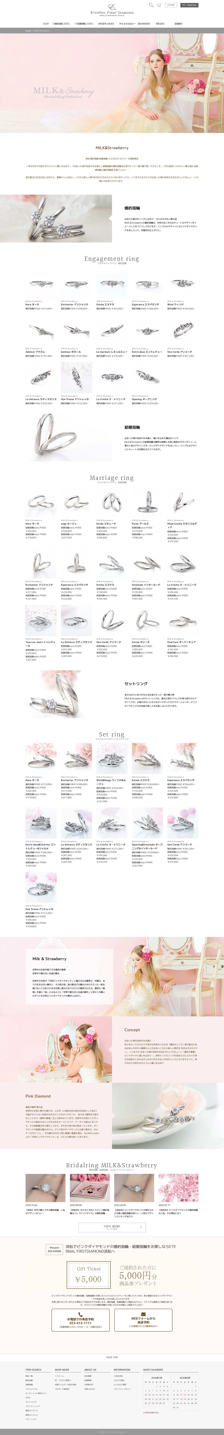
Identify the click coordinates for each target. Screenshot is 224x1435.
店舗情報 (87, 1380)
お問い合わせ (89, 1389)
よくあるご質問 (120, 1384)
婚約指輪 (29, 1380)
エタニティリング (33, 1406)
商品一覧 (29, 1376)
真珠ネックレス (32, 1415)
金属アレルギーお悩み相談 (65, 1384)
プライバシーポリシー (123, 1389)
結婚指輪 (29, 1384)
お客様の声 (88, 1384)
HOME (28, 30)
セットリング (31, 1402)
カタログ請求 (119, 1380)
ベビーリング (31, 1419)
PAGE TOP (112, 1357)
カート (159, 5)
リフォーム (59, 1376)
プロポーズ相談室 (62, 1389)
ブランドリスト (32, 1389)
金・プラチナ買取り (63, 1380)
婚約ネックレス (32, 1410)
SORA (28, 1397)
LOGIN (171, 5)
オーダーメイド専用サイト (36, 1393)
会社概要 (87, 1376)
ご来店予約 (191, 5)
